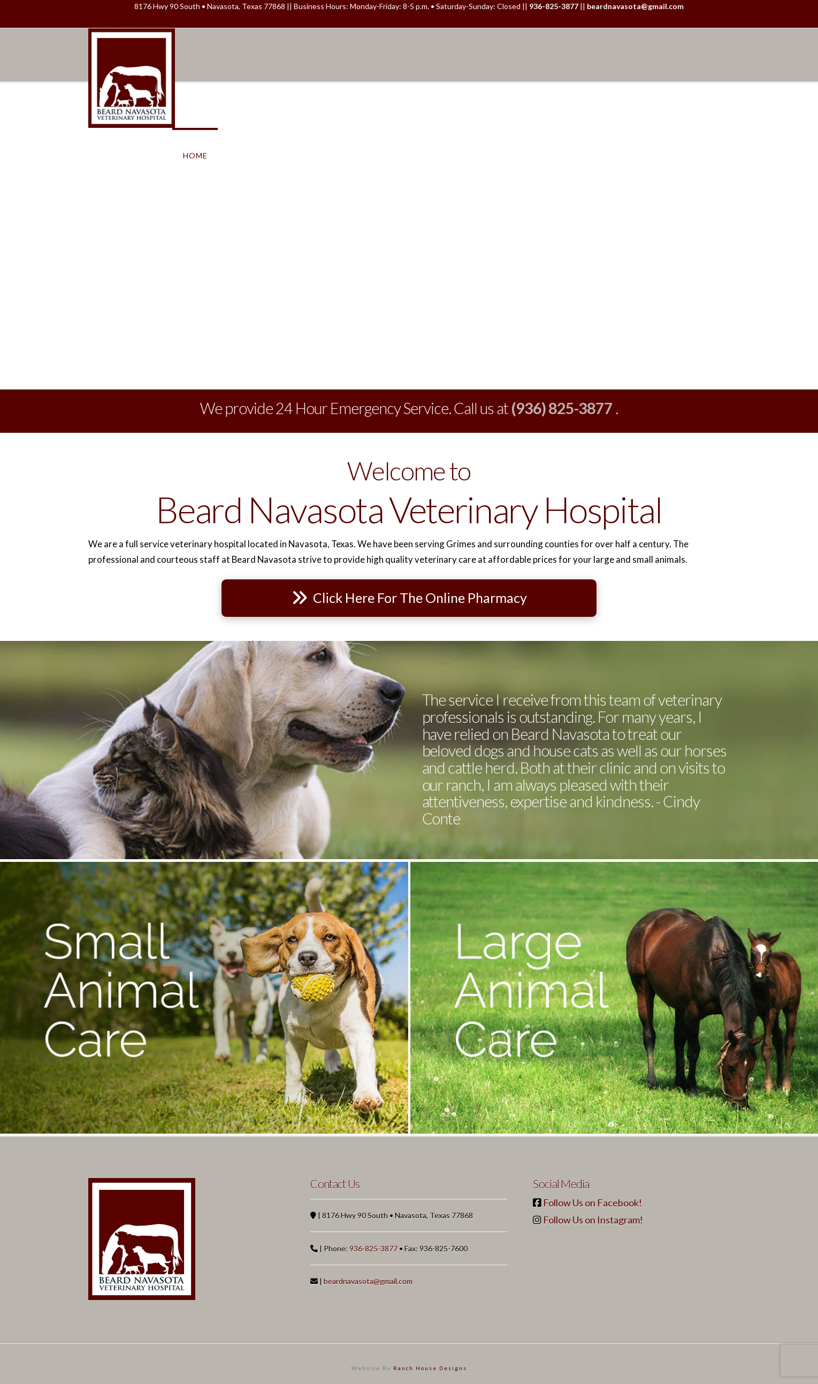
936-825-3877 (373, 1248)
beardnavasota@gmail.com (368, 1281)
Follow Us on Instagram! (593, 1220)
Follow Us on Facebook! (592, 1203)
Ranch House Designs (430, 1368)
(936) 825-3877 (562, 408)
